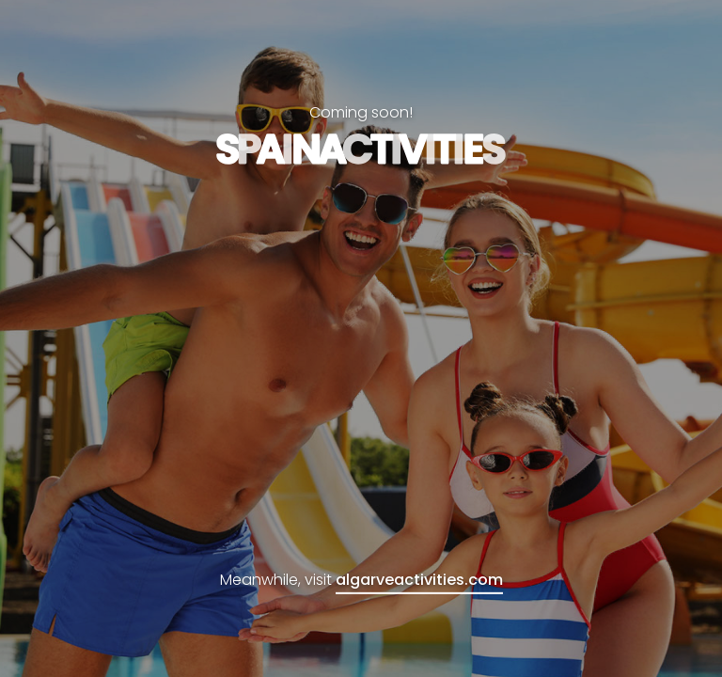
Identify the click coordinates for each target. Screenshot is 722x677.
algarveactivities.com (419, 579)
